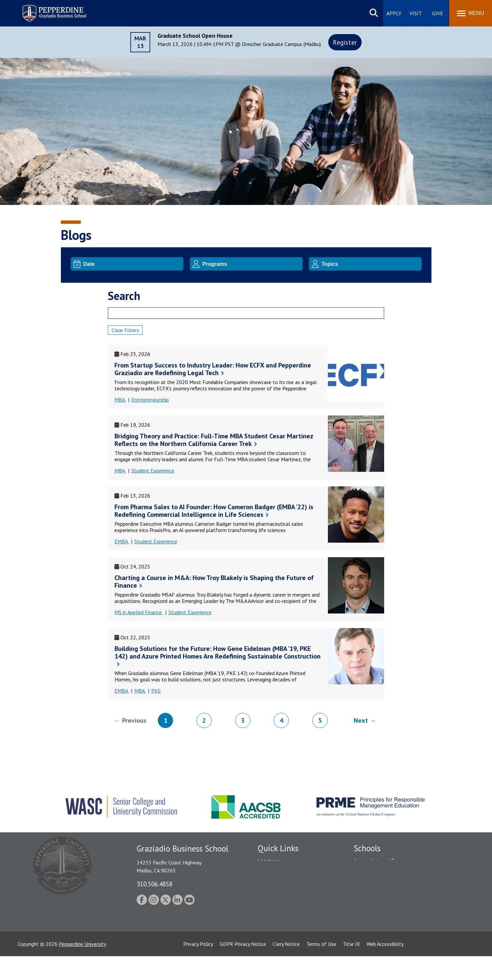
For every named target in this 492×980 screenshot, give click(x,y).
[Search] (246, 313)
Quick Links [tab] (278, 848)
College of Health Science (383, 925)
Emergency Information (284, 895)
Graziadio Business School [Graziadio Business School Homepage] (382, 884)
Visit (416, 13)
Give (437, 13)
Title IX (351, 967)
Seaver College (370, 861)
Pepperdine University (82, 967)
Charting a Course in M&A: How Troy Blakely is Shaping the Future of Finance (214, 581)
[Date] (132, 263)
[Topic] (370, 263)
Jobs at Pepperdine (278, 907)
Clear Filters (125, 330)
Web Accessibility (385, 967)
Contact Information (281, 918)
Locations (269, 861)
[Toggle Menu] (470, 13)
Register (345, 42)
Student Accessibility (280, 884)
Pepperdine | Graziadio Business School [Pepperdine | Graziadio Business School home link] (45, 9)
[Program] (251, 263)
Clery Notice (286, 967)
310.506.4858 (154, 884)
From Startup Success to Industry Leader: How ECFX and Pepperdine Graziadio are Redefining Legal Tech (212, 369)
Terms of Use (321, 967)
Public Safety (272, 872)
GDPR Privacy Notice (243, 967)
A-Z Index (268, 930)
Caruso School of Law (378, 872)
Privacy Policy (198, 967)
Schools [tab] (367, 848)
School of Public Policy (379, 913)
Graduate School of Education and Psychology (405, 895)
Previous (134, 720)
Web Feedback (273, 941)
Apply (393, 13)
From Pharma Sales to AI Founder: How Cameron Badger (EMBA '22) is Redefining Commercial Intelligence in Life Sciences (213, 511)
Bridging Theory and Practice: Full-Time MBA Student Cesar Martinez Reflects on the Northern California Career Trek (213, 440)
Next (361, 720)
